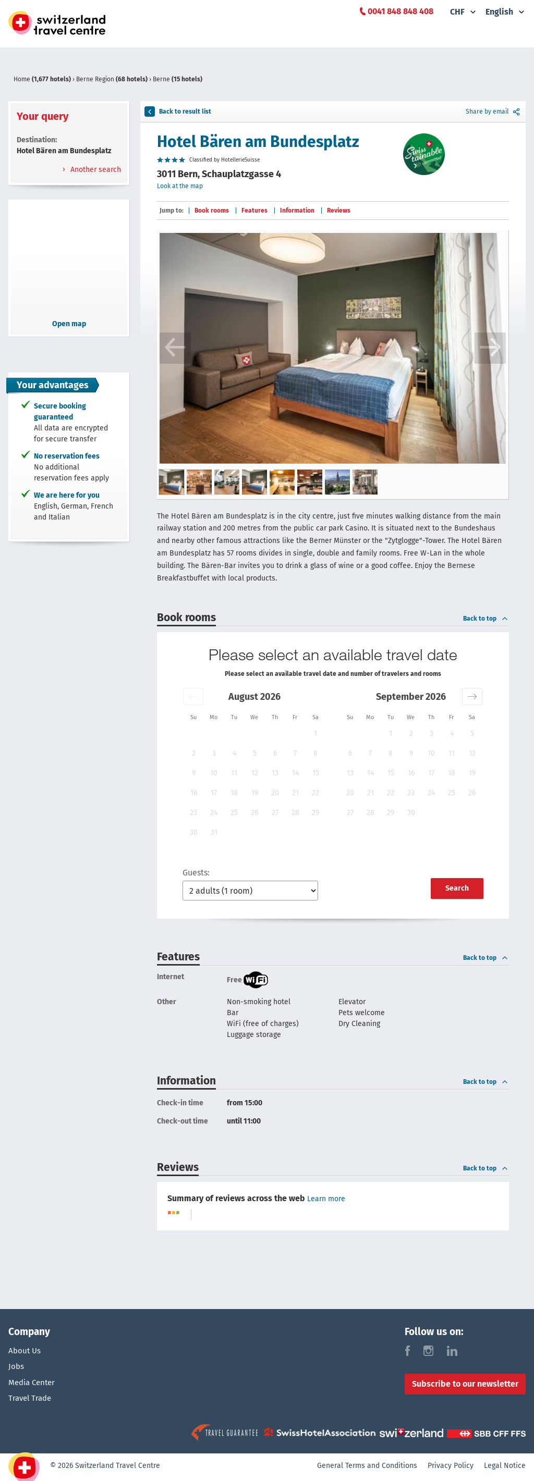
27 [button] (275, 812)
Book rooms (212, 210)
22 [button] (315, 792)
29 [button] (315, 812)
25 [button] (234, 812)
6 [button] (275, 753)
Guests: (196, 873)
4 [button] (234, 753)
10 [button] (213, 773)
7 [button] (295, 753)
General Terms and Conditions (367, 1468)
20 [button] (275, 792)
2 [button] (194, 753)
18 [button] (234, 792)
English (499, 12)
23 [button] (193, 812)
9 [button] (194, 773)
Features (254, 210)
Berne (177, 79)
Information (297, 210)
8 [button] (315, 753)
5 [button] (255, 753)
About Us (25, 1350)
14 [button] (295, 773)
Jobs (16, 1368)
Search (457, 888)
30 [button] (194, 832)
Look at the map (180, 186)
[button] (193, 696)
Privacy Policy (451, 1468)
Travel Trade (31, 1404)
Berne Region (112, 79)
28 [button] (295, 812)
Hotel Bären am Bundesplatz (258, 141)
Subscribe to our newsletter (465, 1384)
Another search (94, 169)
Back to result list (177, 111)
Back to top (486, 618)
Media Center (33, 1386)
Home (43, 79)
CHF (457, 12)
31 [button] (214, 832)
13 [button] (275, 773)
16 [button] (193, 792)
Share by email (493, 111)
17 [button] (214, 792)
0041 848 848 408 (400, 11)
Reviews (338, 210)
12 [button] (254, 773)
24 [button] (213, 812)
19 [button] (254, 792)
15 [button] (315, 773)
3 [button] (214, 753)
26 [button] (254, 812)
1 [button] (315, 733)
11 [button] (234, 773)
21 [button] (295, 792)
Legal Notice (505, 1468)
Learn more (326, 1198)
